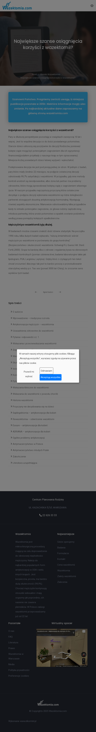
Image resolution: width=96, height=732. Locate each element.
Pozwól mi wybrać (29, 373)
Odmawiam (46, 371)
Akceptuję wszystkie (51, 377)
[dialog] (48, 366)
